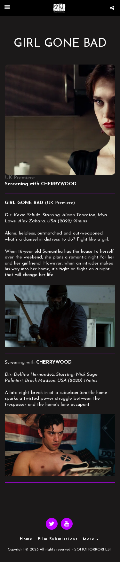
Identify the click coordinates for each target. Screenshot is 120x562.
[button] (7, 7)
